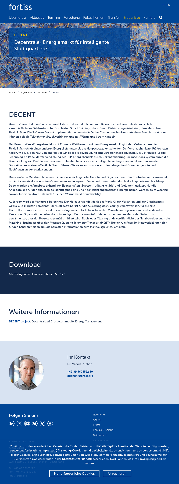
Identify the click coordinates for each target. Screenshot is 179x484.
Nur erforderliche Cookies (74, 474)
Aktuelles (37, 18)
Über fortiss (18, 18)
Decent (55, 92)
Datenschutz (100, 435)
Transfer (114, 18)
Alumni (97, 419)
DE (163, 5)
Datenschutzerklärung (77, 459)
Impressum (49, 450)
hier (62, 274)
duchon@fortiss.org (80, 376)
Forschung (71, 18)
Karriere (150, 18)
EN (168, 5)
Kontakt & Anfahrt (103, 430)
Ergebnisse (131, 18)
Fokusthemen (93, 18)
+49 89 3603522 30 (80, 371)
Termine (54, 18)
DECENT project (19, 321)
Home (12, 92)
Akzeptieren (117, 474)
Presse (96, 424)
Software (41, 92)
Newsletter (99, 414)
